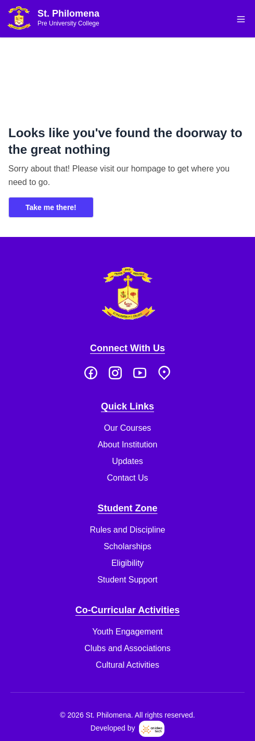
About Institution (128, 444)
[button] (241, 19)
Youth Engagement (127, 631)
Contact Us (127, 477)
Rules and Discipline (127, 529)
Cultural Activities (127, 664)
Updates (127, 461)
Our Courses (127, 428)
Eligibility (127, 563)
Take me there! (51, 207)
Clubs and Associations (127, 648)
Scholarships (127, 546)
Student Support (127, 579)
